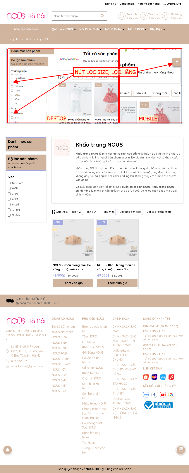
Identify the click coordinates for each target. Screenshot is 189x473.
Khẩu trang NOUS (94, 403)
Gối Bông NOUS (93, 352)
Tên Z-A (91, 211)
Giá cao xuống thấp (159, 211)
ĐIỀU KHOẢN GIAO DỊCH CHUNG (121, 355)
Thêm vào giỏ (73, 283)
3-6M (13, 193)
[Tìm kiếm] (102, 16)
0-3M (13, 188)
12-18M (14, 210)
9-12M (13, 204)
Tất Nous (88, 442)
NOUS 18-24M (61, 364)
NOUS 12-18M (60, 359)
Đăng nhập (127, 3)
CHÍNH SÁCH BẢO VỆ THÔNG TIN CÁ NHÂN (125, 413)
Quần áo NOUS (63, 29)
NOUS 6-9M (59, 348)
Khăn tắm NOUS (93, 373)
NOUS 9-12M (60, 353)
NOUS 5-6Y (59, 391)
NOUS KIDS (136, 29)
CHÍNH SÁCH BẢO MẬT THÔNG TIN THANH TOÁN (124, 341)
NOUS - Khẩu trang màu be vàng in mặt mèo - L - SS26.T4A (72, 267)
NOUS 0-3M (60, 337)
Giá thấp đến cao (130, 211)
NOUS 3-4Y (59, 380)
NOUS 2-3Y (59, 375)
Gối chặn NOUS (92, 368)
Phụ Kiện (156, 29)
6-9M (13, 199)
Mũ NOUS (88, 342)
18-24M (14, 215)
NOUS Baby (113, 29)
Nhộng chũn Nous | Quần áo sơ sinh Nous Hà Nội (94, 413)
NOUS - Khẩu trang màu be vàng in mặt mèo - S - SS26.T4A (116, 267)
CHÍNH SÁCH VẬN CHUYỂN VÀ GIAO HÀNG (124, 369)
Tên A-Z (76, 211)
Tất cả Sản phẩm (63, 326)
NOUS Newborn (62, 332)
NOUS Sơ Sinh (89, 29)
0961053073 (172, 3)
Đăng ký (110, 3)
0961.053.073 (154, 331)
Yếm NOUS (89, 336)
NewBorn (15, 183)
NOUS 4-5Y (59, 385)
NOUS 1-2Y (59, 369)
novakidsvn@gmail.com (27, 366)
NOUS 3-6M (59, 343)
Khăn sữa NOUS (93, 347)
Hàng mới (108, 211)
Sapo (127, 469)
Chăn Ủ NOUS (91, 378)
